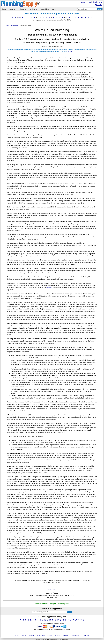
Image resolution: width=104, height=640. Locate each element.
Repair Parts (33, 9)
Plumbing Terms (97, 2)
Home (7, 25)
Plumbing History (14, 25)
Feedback (57, 635)
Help (89, 2)
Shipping (49, 635)
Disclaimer (66, 635)
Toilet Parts (23, 9)
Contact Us (32, 635)
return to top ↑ (52, 589)
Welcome (83, 2)
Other (54, 9)
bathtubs (49, 287)
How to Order (41, 635)
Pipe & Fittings (45, 9)
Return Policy (85, 635)
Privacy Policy (75, 635)
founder (70, 51)
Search (99, 9)
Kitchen (4, 9)
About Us (23, 635)
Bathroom (13, 9)
